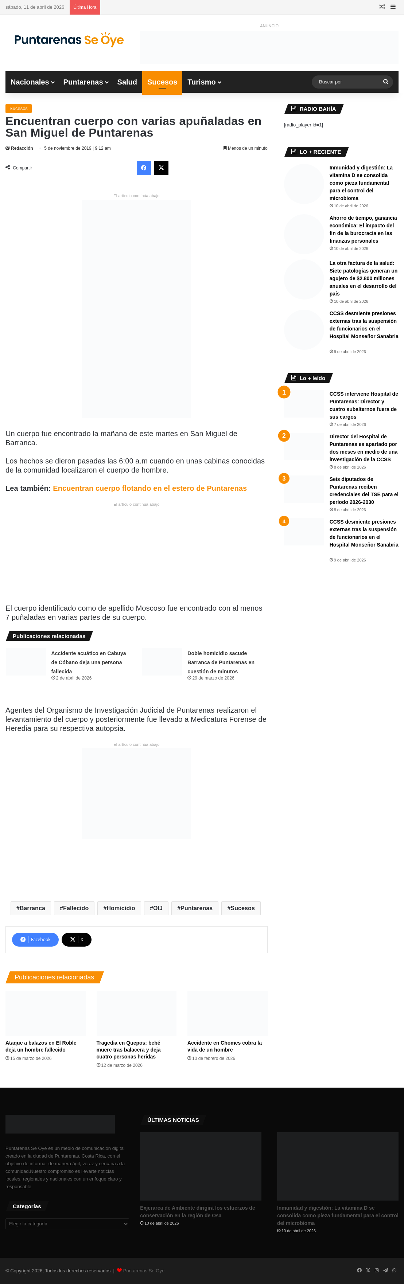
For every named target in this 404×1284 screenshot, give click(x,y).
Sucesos (162, 82)
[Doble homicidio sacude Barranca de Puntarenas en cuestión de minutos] (162, 662)
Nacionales (30, 82)
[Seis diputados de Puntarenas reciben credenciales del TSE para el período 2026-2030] (304, 489)
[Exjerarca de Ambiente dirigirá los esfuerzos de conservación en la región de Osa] (200, 1166)
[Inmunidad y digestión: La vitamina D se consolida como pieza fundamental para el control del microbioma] (304, 184)
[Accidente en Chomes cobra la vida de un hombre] (227, 1013)
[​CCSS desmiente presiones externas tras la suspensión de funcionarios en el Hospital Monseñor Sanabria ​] (304, 330)
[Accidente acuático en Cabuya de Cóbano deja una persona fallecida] (26, 662)
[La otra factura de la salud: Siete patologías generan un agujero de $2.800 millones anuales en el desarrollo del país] (304, 279)
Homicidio (120, 908)
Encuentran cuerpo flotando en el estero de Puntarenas (150, 488)
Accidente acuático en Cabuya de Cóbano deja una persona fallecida (88, 662)
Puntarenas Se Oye (143, 1270)
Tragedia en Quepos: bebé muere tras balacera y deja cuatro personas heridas (129, 1050)
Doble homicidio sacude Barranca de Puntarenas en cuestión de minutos (221, 662)
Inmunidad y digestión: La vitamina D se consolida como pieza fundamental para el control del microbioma (361, 183)
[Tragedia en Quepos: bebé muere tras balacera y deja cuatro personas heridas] (137, 1013)
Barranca (32, 908)
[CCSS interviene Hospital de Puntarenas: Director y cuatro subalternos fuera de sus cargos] (304, 404)
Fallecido (76, 908)
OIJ (158, 908)
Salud (127, 82)
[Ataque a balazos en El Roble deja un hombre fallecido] (45, 1013)
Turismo (201, 82)
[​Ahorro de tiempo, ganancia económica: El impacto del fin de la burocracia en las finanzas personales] (304, 234)
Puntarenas (83, 82)
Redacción (22, 148)
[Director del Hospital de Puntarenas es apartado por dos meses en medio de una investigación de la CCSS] (304, 446)
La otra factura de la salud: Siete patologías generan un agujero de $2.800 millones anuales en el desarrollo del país (364, 278)
